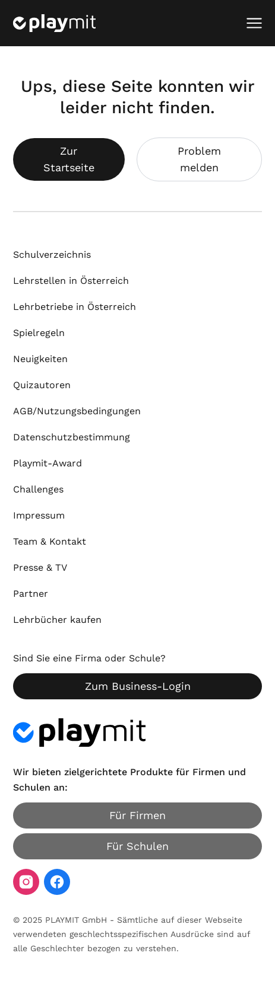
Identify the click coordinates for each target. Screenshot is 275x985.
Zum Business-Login (138, 686)
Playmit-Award (47, 463)
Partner (30, 593)
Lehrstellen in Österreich (71, 280)
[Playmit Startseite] (54, 23)
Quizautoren (42, 385)
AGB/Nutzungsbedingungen (77, 411)
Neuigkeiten (40, 358)
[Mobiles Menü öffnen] (254, 23)
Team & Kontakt (49, 541)
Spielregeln (39, 332)
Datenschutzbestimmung (71, 437)
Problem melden (199, 159)
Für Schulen (137, 846)
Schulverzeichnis (52, 254)
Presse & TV (40, 567)
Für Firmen (137, 815)
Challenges (38, 489)
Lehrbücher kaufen (57, 619)
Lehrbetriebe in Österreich (74, 306)
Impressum (39, 515)
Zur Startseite (68, 159)
